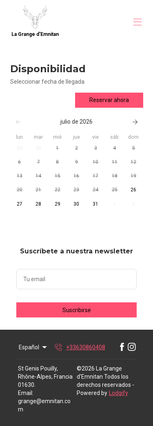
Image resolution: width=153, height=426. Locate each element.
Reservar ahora (109, 100)
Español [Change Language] (33, 347)
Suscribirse (76, 310)
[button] (19, 148)
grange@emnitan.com (44, 405)
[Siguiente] (135, 122)
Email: (25, 393)
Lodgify (118, 393)
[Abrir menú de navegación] (137, 22)
